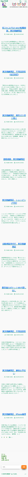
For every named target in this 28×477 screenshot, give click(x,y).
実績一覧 (3, 458)
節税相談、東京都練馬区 (14, 159)
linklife (11, 34)
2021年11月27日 (20, 206)
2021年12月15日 (20, 78)
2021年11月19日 (20, 294)
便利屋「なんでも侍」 (11, 474)
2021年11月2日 (19, 334)
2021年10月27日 (20, 376)
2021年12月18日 (20, 34)
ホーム (3, 454)
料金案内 (3, 456)
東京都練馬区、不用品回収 (14, 331)
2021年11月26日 (20, 250)
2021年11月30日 (20, 162)
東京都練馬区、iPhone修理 (14, 414)
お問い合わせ (5, 460)
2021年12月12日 (20, 121)
